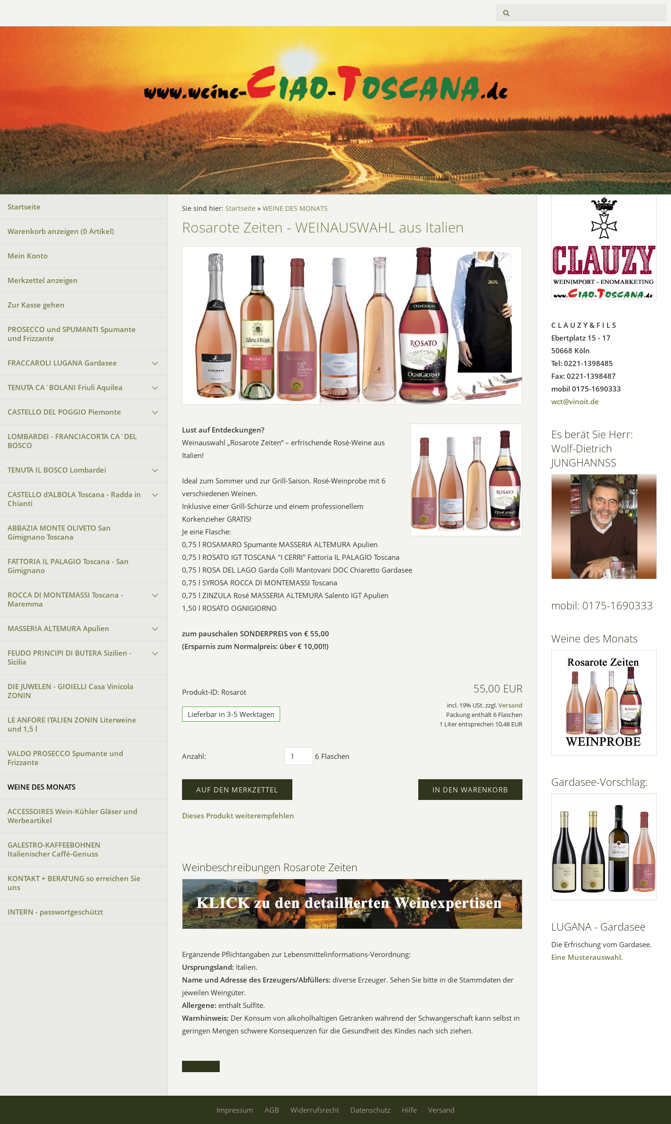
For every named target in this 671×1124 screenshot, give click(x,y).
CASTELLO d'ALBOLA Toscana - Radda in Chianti (74, 499)
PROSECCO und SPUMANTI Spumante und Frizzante (72, 334)
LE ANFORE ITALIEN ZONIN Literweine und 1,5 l (72, 724)
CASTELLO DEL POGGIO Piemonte (64, 411)
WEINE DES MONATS (41, 786)
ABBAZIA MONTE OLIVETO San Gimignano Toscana (59, 532)
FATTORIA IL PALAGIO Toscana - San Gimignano (68, 566)
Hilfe (409, 1110)
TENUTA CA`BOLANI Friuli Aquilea (65, 387)
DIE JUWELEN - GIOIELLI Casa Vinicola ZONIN (70, 691)
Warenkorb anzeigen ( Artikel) (61, 231)
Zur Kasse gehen (36, 304)
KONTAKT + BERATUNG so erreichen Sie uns (74, 883)
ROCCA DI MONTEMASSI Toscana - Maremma (65, 599)
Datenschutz (370, 1110)
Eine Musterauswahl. (587, 957)
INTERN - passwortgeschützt (55, 911)
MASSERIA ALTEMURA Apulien (58, 628)
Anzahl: (194, 756)
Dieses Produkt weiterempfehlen (238, 815)
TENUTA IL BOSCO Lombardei (57, 470)
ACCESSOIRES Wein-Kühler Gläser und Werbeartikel (72, 816)
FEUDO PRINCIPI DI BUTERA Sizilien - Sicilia (70, 657)
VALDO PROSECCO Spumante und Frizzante (65, 758)
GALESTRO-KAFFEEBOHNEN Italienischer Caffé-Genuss (54, 849)
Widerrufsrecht (314, 1110)
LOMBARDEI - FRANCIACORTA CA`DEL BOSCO (72, 441)
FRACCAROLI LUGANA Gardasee (62, 362)
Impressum (234, 1110)
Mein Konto (28, 255)
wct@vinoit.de (575, 401)
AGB (272, 1110)
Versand (510, 705)
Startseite (24, 206)
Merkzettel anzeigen (43, 280)
